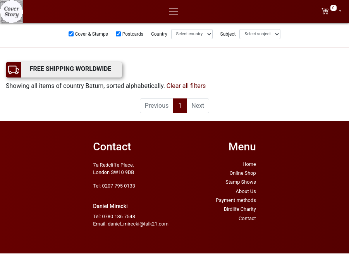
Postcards (132, 34)
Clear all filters (186, 86)
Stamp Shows (240, 182)
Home (249, 164)
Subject (228, 34)
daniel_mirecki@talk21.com (138, 224)
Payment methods (236, 200)
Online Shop (242, 173)
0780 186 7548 (118, 216)
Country (159, 34)
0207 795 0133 (118, 186)
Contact (247, 218)
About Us (246, 191)
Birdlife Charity (240, 209)
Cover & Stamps (91, 34)
